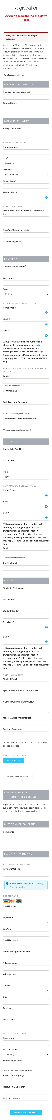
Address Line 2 (10, 974)
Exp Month (8, 917)
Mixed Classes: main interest (17, 718)
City (5, 158)
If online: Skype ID (12, 241)
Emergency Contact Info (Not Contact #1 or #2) (24, 212)
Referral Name (10, 103)
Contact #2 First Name (14, 449)
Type (5, 289)
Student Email (10, 679)
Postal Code (9, 181)
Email (6, 376)
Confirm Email (10, 390)
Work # (6, 319)
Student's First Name (14, 588)
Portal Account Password (15, 402)
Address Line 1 (10, 963)
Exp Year (7, 929)
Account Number (11, 1098)
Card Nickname (10, 940)
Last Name (9, 278)
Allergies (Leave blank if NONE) (18, 702)
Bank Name (8, 1038)
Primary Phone (10, 192)
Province (8, 169)
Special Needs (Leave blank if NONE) (21, 690)
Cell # (6, 330)
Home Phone (9, 308)
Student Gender (11, 611)
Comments (8, 832)
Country (7, 985)
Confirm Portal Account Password (19, 418)
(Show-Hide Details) (22, 797)
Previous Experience (13, 729)
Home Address (11, 147)
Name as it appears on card (16, 951)
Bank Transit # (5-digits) (14, 1075)
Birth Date (8, 622)
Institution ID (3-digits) (14, 1087)
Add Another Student (17, 777)
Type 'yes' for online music (16, 230)
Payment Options (12, 869)
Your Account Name (13, 1061)
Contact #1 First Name (14, 266)
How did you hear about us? (17, 92)
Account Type (10, 1049)
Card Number (9, 906)
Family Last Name (12, 128)
